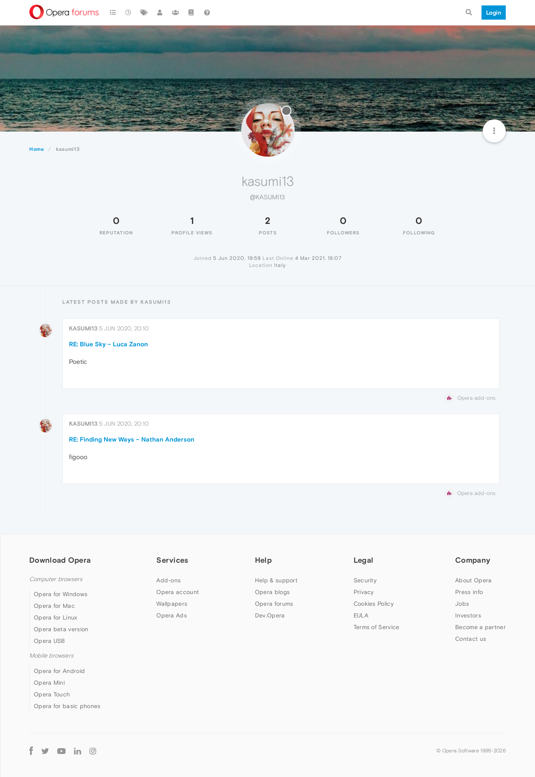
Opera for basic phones (67, 706)
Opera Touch (52, 694)
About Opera (473, 580)
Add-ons (168, 580)
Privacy (364, 592)
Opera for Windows (60, 594)
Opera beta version (61, 629)
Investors (468, 615)
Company (472, 560)
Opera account (177, 592)
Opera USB (49, 640)
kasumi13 (83, 328)
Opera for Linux (55, 617)
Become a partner (480, 627)
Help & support (276, 580)
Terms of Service (377, 627)
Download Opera (60, 560)
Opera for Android (59, 671)
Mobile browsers (51, 655)
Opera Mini (49, 682)
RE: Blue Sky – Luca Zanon (108, 344)
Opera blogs (272, 592)
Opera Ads (171, 615)
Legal (364, 560)
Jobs (462, 603)
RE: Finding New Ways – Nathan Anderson (131, 439)
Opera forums (274, 603)
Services (172, 560)
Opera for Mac (54, 605)
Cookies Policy (374, 603)
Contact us (470, 638)
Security (365, 580)
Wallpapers (171, 603)
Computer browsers (55, 579)
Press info (469, 592)
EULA (361, 615)
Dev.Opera (270, 615)
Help (263, 560)
